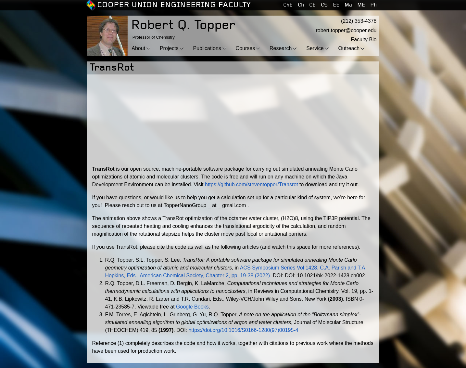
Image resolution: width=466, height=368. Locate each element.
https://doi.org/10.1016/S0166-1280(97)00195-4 (243, 330)
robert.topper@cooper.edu (346, 30)
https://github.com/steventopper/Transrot (251, 184)
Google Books (192, 306)
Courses (245, 48)
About (138, 48)
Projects (169, 48)
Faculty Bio (363, 39)
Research (281, 48)
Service (314, 48)
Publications (207, 48)
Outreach (348, 48)
